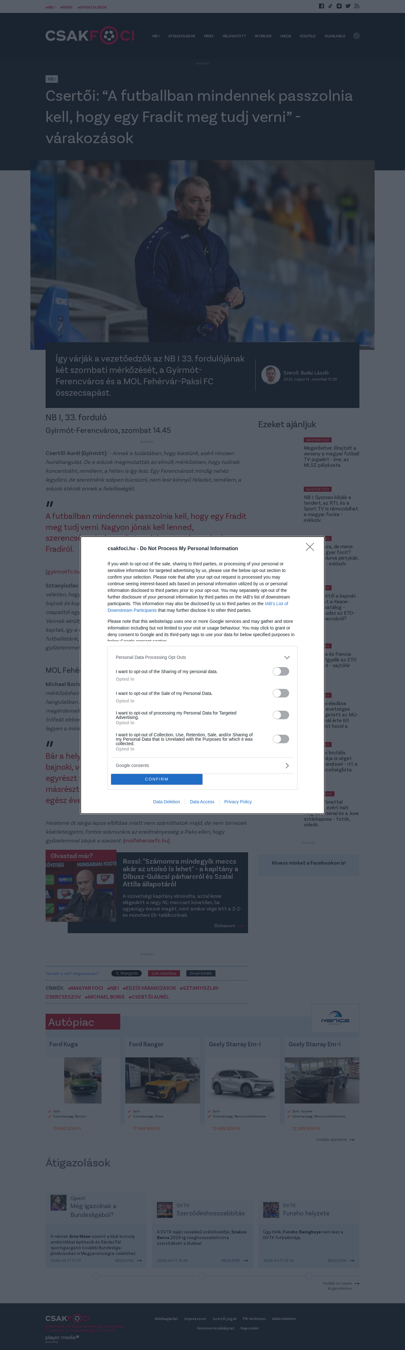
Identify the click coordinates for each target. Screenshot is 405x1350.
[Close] (312, 549)
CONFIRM (157, 779)
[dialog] (202, 675)
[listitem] (202, 657)
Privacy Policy (238, 801)
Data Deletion (166, 801)
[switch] (281, 671)
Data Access (202, 801)
